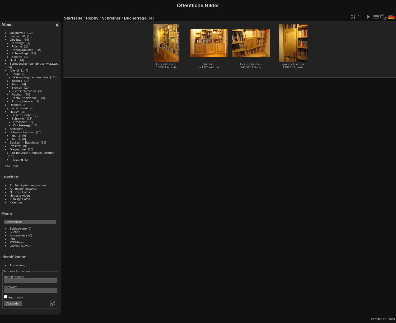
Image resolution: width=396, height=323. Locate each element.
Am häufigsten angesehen (28, 185)
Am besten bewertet (24, 188)
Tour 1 (16, 139)
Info (12, 238)
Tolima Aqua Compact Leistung (33, 152)
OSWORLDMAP (21, 245)
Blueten (17, 56)
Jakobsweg (17, 32)
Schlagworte (18, 228)
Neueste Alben (20, 195)
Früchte (17, 46)
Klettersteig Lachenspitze (30, 77)
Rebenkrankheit (22, 49)
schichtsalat (20, 108)
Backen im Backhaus (24, 142)
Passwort (10, 286)
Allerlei (14, 70)
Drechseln (20, 122)
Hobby (14, 111)
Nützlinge (18, 43)
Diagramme (18, 149)
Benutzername (14, 276)
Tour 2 (16, 135)
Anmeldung (18, 265)
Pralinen (15, 146)
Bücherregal (22, 125)
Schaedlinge (20, 53)
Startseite (73, 18)
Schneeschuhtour (22, 132)
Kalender (16, 202)
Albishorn (16, 128)
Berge (16, 73)
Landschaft (17, 36)
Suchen (15, 232)
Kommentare (18, 235)
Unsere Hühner (22, 115)
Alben (7, 24)
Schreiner (18, 118)
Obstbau (15, 39)
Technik (17, 80)
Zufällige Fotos (20, 199)
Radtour (17, 94)
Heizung (17, 159)
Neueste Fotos (20, 192)
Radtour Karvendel (25, 97)
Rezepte (15, 104)
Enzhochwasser (23, 101)
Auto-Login (13, 297)
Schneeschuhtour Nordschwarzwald (34, 63)
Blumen (17, 87)
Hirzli (13, 60)
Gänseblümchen (24, 91)
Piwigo (391, 318)
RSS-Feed (17, 242)
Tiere (15, 84)
